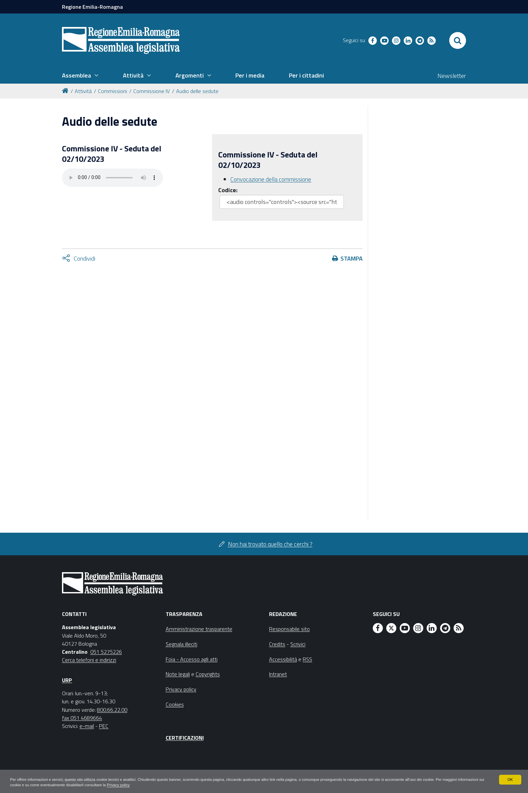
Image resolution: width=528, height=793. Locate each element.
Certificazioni (185, 738)
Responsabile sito (289, 629)
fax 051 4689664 (82, 718)
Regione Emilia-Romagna (92, 7)
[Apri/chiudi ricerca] (457, 40)
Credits (277, 644)
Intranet (278, 674)
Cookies (175, 704)
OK (510, 778)
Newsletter (451, 75)
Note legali (178, 674)
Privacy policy (172, 785)
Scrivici (297, 644)
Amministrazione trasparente (199, 629)
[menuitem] (80, 75)
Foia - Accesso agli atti (192, 659)
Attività (83, 91)
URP (67, 680)
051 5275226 (106, 652)
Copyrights (208, 674)
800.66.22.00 (112, 710)
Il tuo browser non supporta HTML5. (112, 178)
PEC (103, 726)
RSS (307, 659)
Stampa (351, 258)
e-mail (86, 726)
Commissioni (112, 91)
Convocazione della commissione (270, 179)
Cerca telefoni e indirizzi (89, 660)
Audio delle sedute (197, 91)
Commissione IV (151, 91)
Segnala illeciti (181, 644)
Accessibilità (283, 659)
